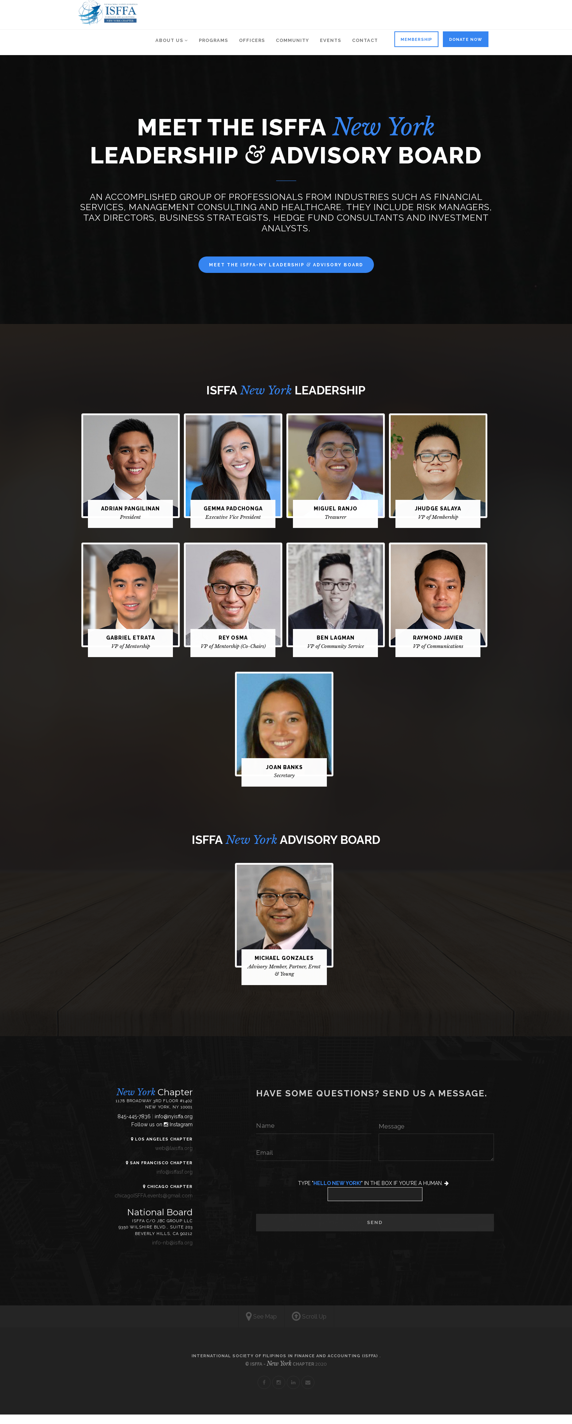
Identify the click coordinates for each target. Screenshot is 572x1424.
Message (392, 1135)
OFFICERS (252, 40)
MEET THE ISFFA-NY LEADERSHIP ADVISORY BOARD (286, 264)
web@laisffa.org (166, 1158)
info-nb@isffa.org (164, 1252)
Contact (365, 40)
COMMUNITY (292, 40)
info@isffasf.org (167, 1181)
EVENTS (330, 40)
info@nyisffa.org (166, 1126)
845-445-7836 (127, 1126)
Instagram (170, 1134)
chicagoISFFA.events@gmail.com (146, 1205)
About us (171, 40)
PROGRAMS (213, 40)
